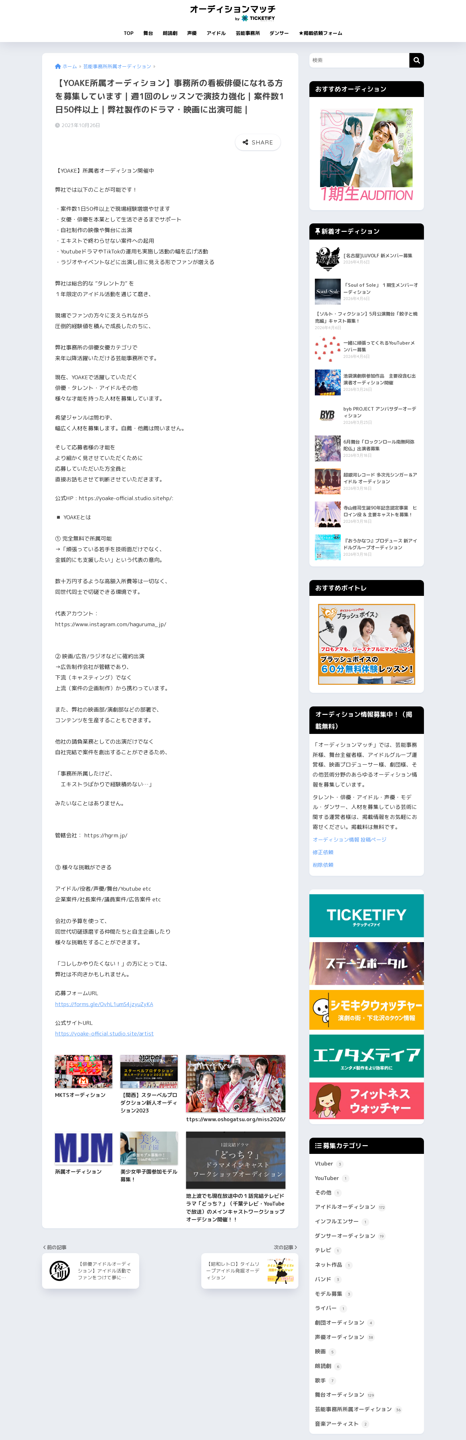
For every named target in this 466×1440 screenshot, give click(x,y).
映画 (325, 1352)
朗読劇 (170, 33)
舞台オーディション (345, 1396)
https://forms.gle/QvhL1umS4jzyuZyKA (105, 983)
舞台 (148, 33)
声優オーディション (345, 1338)
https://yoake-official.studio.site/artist (106, 1013)
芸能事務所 (248, 33)
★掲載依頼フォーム (320, 33)
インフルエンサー (342, 1222)
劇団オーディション (345, 1323)
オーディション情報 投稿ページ (352, 840)
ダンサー (279, 33)
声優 (192, 33)
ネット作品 (334, 1266)
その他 (328, 1193)
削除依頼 (324, 865)
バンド (328, 1280)
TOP (129, 33)
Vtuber (329, 1164)
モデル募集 (334, 1295)
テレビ (328, 1251)
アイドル (216, 33)
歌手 (325, 1381)
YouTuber (332, 1179)
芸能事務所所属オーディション (358, 1410)
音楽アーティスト (342, 1425)
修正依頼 (324, 852)
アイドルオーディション (350, 1208)
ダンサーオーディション (350, 1237)
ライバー (331, 1309)
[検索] (416, 60)
